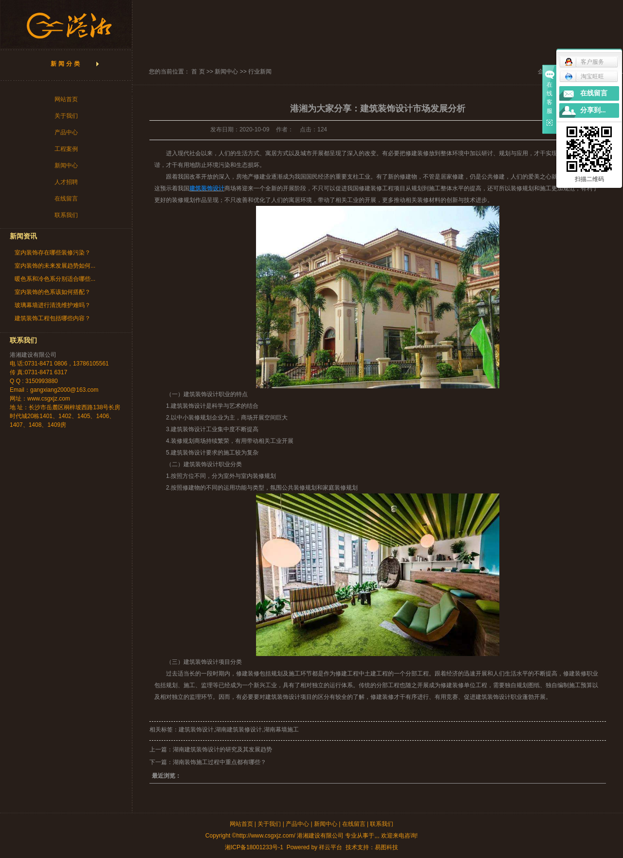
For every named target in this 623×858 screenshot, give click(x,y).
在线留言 (66, 198)
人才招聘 (66, 182)
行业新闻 (260, 71)
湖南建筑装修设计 (238, 729)
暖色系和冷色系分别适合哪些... (55, 278)
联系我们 (66, 215)
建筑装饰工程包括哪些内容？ (53, 318)
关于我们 (66, 115)
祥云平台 (330, 847)
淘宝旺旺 (584, 76)
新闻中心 (66, 165)
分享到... (593, 110)
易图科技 (386, 847)
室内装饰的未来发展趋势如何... (55, 265)
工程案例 (66, 149)
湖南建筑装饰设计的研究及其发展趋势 (222, 749)
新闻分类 (66, 63)
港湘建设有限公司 (33, 354)
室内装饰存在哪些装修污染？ (53, 252)
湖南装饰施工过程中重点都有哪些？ (219, 762)
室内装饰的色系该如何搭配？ (53, 292)
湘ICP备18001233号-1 (254, 847)
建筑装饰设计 (188, 452)
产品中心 (66, 132)
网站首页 (66, 99)
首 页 (197, 71)
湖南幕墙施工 (281, 729)
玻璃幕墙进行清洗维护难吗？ (53, 305)
